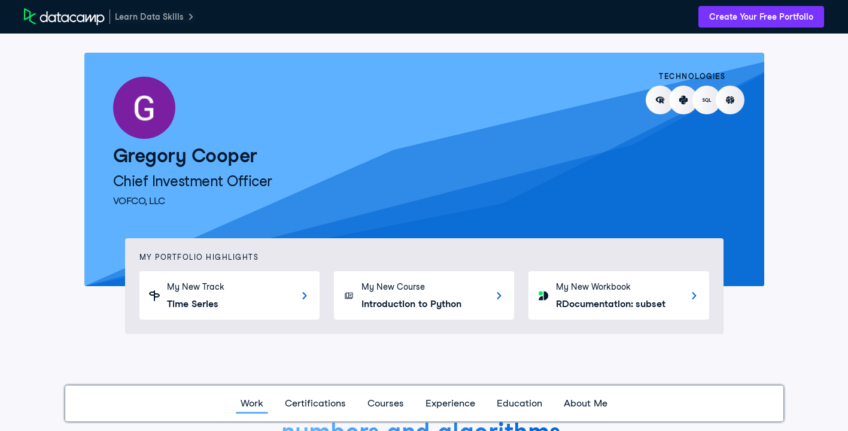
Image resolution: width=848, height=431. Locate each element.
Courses (385, 403)
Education (519, 403)
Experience (450, 403)
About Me (585, 403)
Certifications (315, 403)
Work (252, 403)
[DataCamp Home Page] (64, 16)
